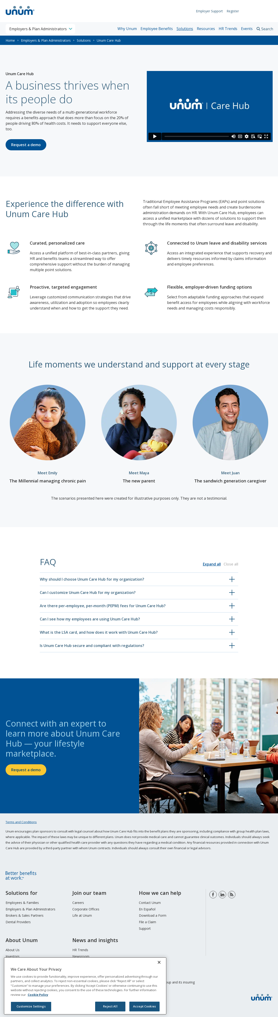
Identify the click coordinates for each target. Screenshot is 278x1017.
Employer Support (207, 11)
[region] (85, 986)
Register (230, 11)
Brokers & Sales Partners (25, 915)
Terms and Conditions (21, 822)
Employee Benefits (157, 28)
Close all (231, 564)
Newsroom (80, 956)
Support (145, 928)
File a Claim (147, 922)
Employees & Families (22, 902)
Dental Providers (18, 922)
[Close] (159, 962)
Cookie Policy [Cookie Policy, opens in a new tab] (38, 995)
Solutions (185, 28)
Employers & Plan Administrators (46, 40)
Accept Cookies (144, 1006)
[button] (139, 579)
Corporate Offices (85, 909)
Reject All (110, 1006)
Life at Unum (82, 915)
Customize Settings (31, 1006)
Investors (13, 956)
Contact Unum (150, 902)
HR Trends (228, 28)
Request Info (258, 11)
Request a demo (26, 144)
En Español (147, 909)
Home (10, 40)
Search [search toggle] (267, 28)
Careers (78, 902)
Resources (206, 28)
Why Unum (127, 28)
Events (247, 28)
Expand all (212, 564)
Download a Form (152, 915)
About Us (13, 950)
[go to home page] (20, 15)
